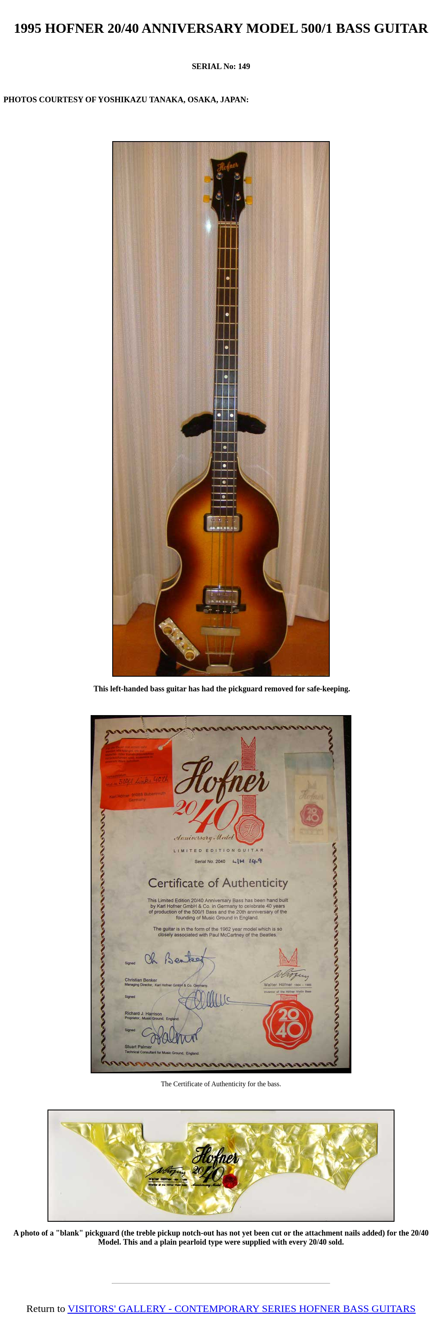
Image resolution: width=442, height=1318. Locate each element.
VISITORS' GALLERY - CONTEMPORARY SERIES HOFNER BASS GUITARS (242, 1308)
